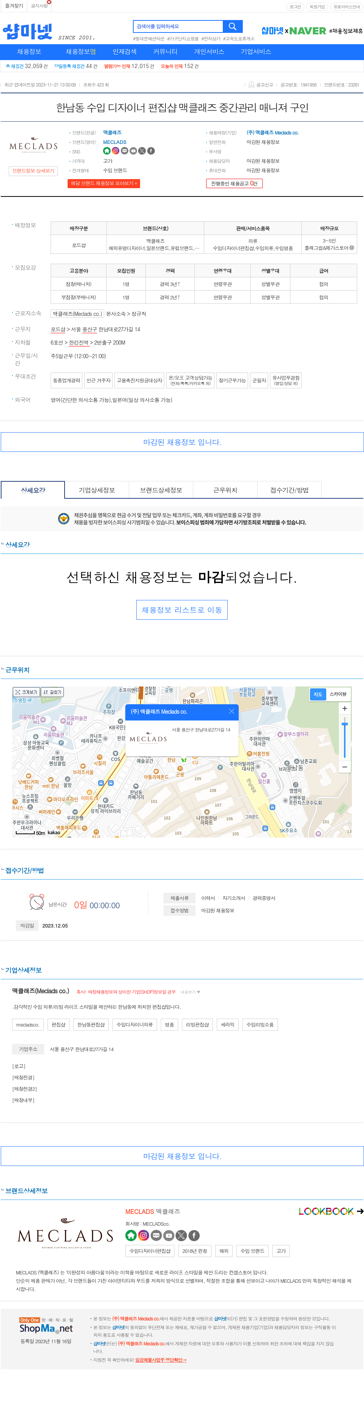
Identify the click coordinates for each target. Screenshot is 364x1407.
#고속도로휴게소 (239, 38)
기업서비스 (256, 51)
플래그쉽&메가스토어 (329, 247)
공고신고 (260, 84)
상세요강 (33, 490)
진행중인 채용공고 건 (234, 183)
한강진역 (79, 342)
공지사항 (39, 5)
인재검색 (125, 51)
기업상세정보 (97, 490)
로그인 (295, 6)
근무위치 (225, 490)
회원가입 (317, 6)
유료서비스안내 (346, 6)
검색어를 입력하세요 (158, 26)
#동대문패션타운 (149, 38)
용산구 (89, 329)
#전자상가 (211, 38)
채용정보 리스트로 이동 (182, 609)
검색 (233, 26)
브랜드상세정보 (161, 490)
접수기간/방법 (289, 490)
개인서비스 (209, 51)
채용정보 (29, 51)
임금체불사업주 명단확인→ (160, 1359)
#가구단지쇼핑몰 (183, 38)
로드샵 (58, 329)
